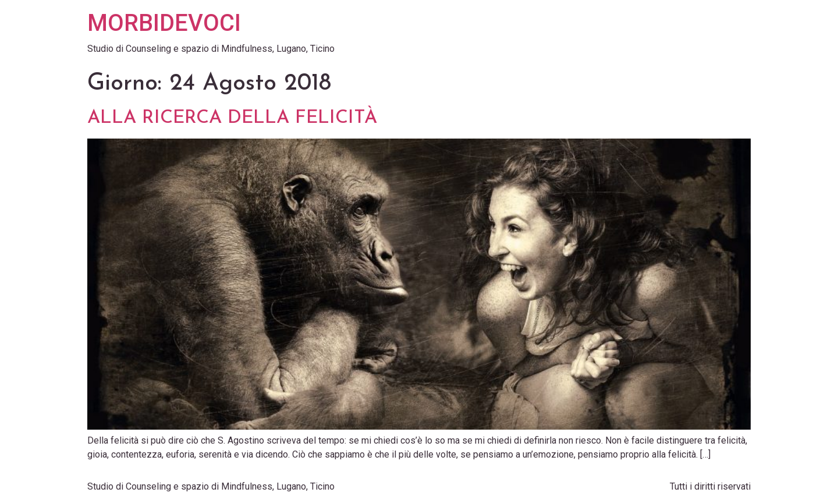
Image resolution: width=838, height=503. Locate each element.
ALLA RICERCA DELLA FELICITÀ (232, 118)
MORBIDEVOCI (164, 23)
